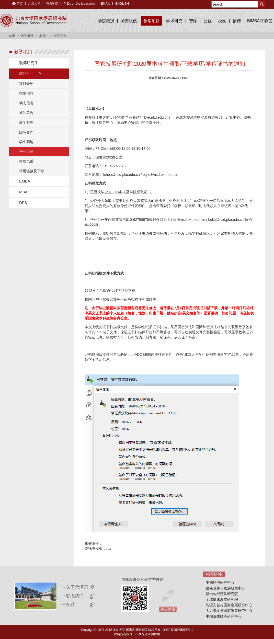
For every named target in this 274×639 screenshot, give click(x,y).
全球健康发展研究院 (222, 599)
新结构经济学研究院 (222, 594)
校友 (222, 21)
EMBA (24, 181)
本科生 (43, 36)
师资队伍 (129, 21)
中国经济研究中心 (220, 582)
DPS (23, 202)
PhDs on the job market (79, 3)
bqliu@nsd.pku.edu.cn (160, 175)
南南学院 (52, 3)
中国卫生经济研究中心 (224, 616)
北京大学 (34, 3)
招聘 (70, 604)
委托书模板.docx (98, 548)
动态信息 (26, 103)
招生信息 (26, 93)
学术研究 (174, 21)
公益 (207, 21)
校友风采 (26, 161)
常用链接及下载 (31, 171)
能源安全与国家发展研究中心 (229, 605)
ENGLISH (122, 3)
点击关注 (168, 609)
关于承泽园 (77, 587)
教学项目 (151, 21)
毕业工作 (26, 152)
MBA (23, 192)
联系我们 (75, 596)
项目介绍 (26, 84)
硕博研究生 (28, 63)
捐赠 (237, 21)
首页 (20, 3)
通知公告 (26, 113)
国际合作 (26, 132)
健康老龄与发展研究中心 (225, 588)
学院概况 (106, 21)
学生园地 (26, 142)
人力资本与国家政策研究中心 (229, 611)
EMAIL (105, 3)
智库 (193, 21)
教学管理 (26, 122)
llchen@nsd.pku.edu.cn (121, 175)
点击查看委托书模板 (165, 206)
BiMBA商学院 (259, 21)
